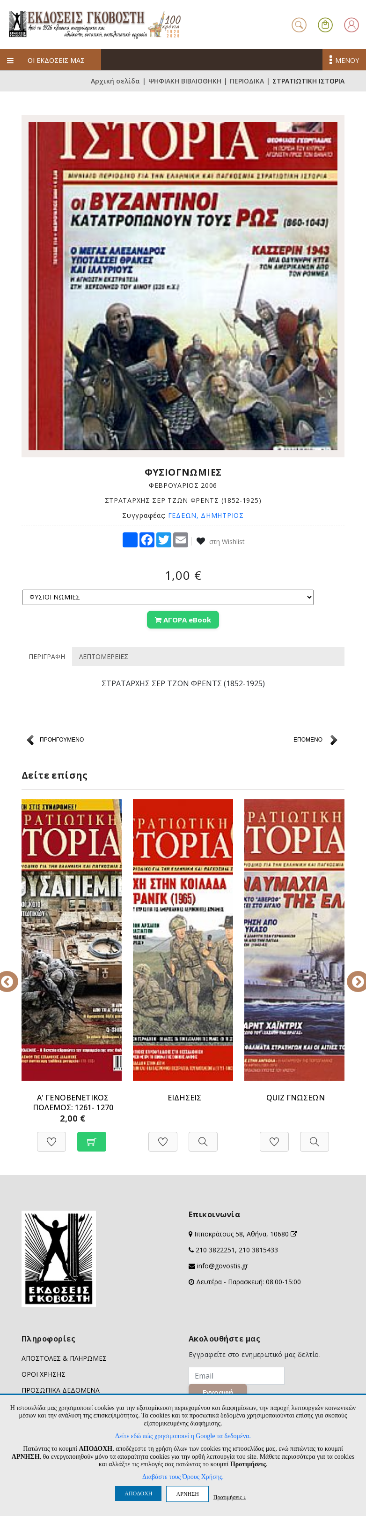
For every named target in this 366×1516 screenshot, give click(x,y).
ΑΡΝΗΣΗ (187, 1494)
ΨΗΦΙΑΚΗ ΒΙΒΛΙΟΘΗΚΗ (184, 80)
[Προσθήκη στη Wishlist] (51, 1136)
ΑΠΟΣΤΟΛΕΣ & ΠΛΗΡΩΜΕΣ (64, 1358)
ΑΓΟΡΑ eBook (183, 619)
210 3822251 (215, 1249)
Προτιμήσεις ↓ (229, 1497)
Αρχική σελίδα (115, 80)
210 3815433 (258, 1249)
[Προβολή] (203, 1136)
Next (351, 975)
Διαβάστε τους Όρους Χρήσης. (183, 1476)
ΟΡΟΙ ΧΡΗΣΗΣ (44, 1374)
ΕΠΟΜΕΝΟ (307, 739)
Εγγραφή (218, 1392)
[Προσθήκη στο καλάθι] (92, 1136)
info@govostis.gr (222, 1265)
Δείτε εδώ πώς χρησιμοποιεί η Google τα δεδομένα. (183, 1436)
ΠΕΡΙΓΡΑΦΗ (47, 656)
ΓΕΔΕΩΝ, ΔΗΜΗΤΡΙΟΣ (206, 515)
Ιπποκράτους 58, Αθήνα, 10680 (245, 1233)
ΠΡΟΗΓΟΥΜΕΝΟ (62, 739)
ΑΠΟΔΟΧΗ (138, 1493)
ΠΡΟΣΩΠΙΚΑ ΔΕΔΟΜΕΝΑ (61, 1390)
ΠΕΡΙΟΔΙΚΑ (247, 80)
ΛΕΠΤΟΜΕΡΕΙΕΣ (103, 656)
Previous (14, 975)
